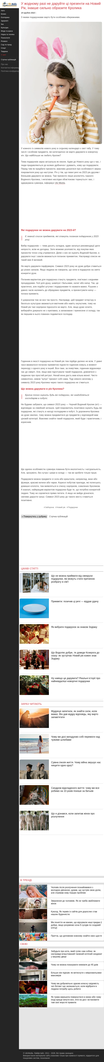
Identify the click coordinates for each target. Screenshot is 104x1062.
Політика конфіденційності (12, 71)
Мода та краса (7, 31)
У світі (3, 55)
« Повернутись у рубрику (34, 516)
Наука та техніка (7, 34)
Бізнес (3, 14)
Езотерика (5, 17)
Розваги (4, 41)
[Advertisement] (61, 207)
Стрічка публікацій (58, 516)
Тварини (4, 51)
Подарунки (73, 507)
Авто (3, 11)
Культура (4, 28)
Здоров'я (4, 21)
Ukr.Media (60, 183)
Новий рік (61, 507)
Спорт (3, 48)
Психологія (5, 38)
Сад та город (6, 45)
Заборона (49, 507)
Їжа (2, 24)
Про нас (4, 64)
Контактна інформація (10, 68)
